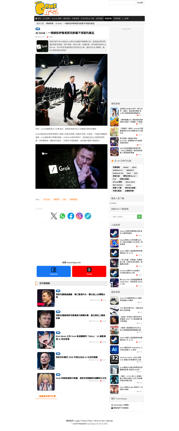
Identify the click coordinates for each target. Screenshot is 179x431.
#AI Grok (47, 199)
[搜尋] (122, 3)
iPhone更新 (117, 182)
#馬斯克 (56, 199)
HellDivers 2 (118, 170)
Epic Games (118, 185)
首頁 (38, 18)
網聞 (37, 29)
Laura (128, 185)
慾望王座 (116, 176)
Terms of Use (99, 421)
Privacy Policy (86, 421)
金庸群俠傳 (129, 191)
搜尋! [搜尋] (140, 3)
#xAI (64, 199)
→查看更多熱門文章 (46, 396)
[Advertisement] (71, 241)
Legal (77, 421)
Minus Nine (130, 182)
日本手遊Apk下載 (87, 18)
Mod (129, 173)
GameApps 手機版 (120, 405)
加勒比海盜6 (124, 179)
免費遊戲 (116, 167)
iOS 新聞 (46, 18)
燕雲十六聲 (117, 188)
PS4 (115, 179)
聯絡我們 (70, 421)
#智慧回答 (73, 199)
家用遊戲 (99, 18)
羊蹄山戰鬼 (117, 191)
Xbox (134, 167)
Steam (126, 167)
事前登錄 (66, 18)
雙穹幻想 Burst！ (130, 176)
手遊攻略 (75, 18)
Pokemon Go (118, 173)
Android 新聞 (56, 18)
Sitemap (109, 421)
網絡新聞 (108, 18)
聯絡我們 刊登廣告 (120, 408)
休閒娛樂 (117, 18)
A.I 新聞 (125, 18)
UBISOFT (130, 170)
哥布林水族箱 (130, 188)
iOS (135, 173)
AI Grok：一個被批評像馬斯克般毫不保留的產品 (75, 23)
